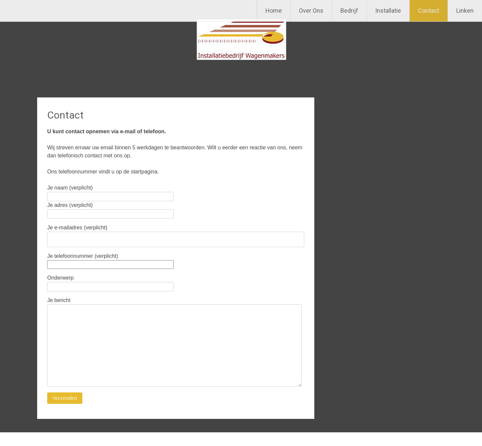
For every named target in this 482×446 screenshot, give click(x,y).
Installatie (388, 10)
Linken (465, 10)
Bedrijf (349, 10)
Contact (428, 10)
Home (273, 10)
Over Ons (311, 10)
